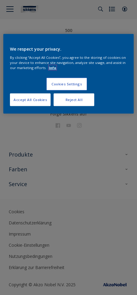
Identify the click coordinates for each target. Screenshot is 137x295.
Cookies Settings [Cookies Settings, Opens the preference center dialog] (66, 84)
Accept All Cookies (30, 99)
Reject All (74, 99)
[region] (68, 74)
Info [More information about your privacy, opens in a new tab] (52, 67)
